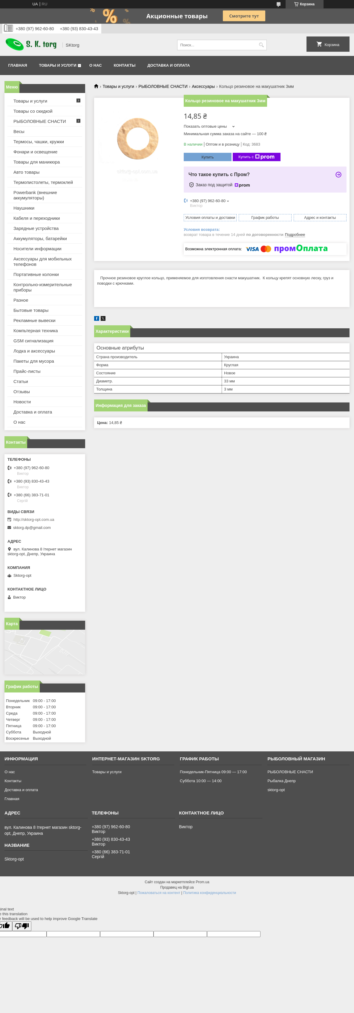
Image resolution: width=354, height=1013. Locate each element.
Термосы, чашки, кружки (38, 141)
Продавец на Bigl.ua (177, 887)
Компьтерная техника (35, 330)
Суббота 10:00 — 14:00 (201, 781)
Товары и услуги (57, 65)
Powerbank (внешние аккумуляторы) (35, 195)
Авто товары (26, 172)
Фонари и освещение (35, 151)
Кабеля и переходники (36, 218)
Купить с (256, 157)
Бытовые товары (30, 310)
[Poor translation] (21, 926)
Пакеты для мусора (33, 361)
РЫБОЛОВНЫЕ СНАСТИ (163, 86)
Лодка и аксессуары (34, 350)
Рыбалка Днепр (281, 781)
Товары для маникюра (36, 161)
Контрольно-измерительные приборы (42, 287)
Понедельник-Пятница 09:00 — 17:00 (213, 772)
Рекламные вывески (34, 320)
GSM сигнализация (33, 340)
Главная (17, 65)
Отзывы (21, 391)
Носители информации (37, 248)
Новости (22, 401)
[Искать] (261, 45)
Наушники (23, 207)
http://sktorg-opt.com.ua (33, 519)
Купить (207, 157)
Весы (18, 131)
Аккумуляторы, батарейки (40, 238)
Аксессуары (203, 86)
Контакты (125, 65)
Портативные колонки (36, 274)
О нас (95, 65)
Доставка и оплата (169, 65)
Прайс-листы (27, 371)
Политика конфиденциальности (209, 893)
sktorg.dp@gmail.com (32, 527)
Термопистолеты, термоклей (43, 182)
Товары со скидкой (33, 111)
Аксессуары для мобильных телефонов (42, 261)
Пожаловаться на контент (158, 893)
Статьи (20, 381)
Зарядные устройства (36, 228)
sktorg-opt (276, 790)
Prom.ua (202, 882)
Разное (20, 300)
